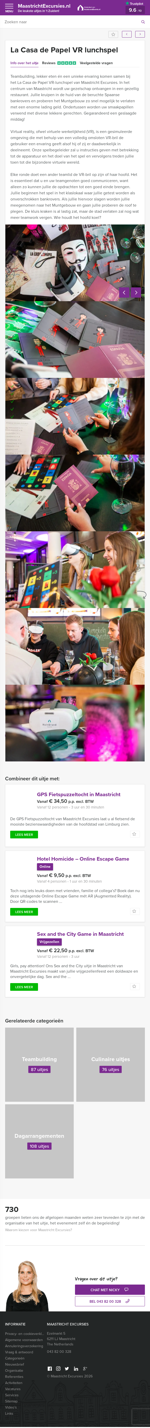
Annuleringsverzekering (24, 1347)
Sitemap (11, 1402)
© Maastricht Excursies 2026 (70, 1377)
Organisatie (14, 1371)
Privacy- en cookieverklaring (25, 1334)
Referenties (14, 1377)
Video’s (11, 1408)
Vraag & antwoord (19, 1353)
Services (12, 1396)
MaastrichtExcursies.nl (47, 8)
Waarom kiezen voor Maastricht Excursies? (38, 1231)
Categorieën (14, 1359)
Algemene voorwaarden (24, 1341)
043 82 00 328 (59, 1352)
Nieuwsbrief (14, 1365)
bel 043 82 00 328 (110, 1302)
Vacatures (13, 1390)
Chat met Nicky (110, 1291)
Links (9, 1414)
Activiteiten (13, 1384)
